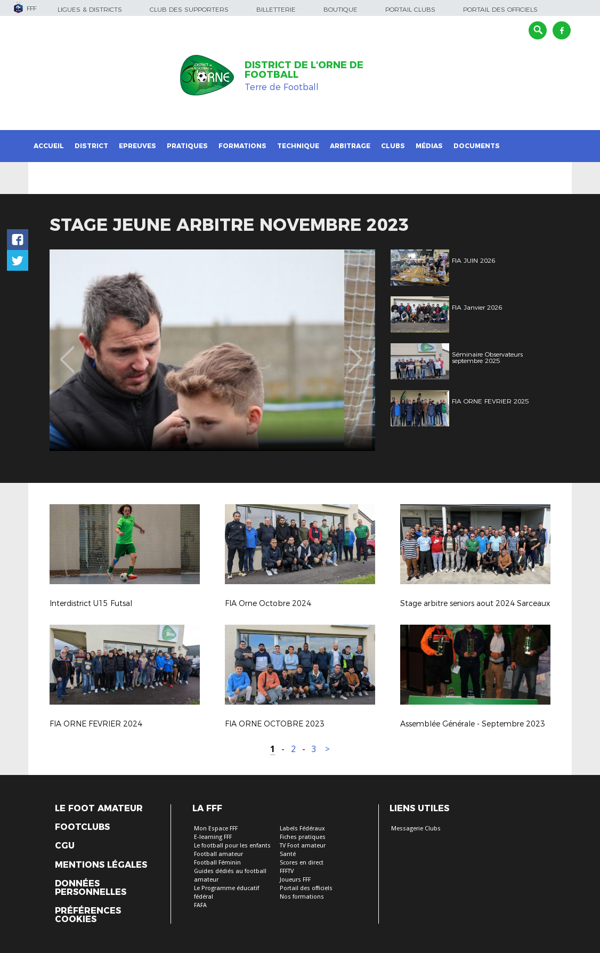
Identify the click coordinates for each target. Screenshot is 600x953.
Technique (298, 146)
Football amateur (218, 854)
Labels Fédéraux (302, 828)
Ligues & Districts (90, 9)
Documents (476, 146)
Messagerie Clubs (416, 828)
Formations (242, 146)
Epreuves (137, 146)
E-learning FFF (213, 837)
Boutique (340, 9)
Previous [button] (67, 352)
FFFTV (287, 871)
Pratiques (187, 146)
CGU (65, 846)
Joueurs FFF (295, 879)
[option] (212, 350)
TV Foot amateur (303, 845)
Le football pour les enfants (232, 845)
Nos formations (302, 896)
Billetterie (276, 9)
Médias (429, 146)
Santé (288, 854)
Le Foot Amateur (99, 808)
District (91, 146)
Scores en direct (301, 862)
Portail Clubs (410, 9)
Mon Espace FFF (216, 828)
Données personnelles (90, 888)
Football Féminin (217, 862)
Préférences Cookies (88, 915)
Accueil (49, 146)
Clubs (393, 146)
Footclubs (82, 827)
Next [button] (355, 352)
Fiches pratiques (303, 837)
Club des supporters (189, 9)
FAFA (200, 905)
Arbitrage (350, 146)
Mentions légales (101, 865)
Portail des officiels (500, 9)
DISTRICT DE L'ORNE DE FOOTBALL (304, 69)
